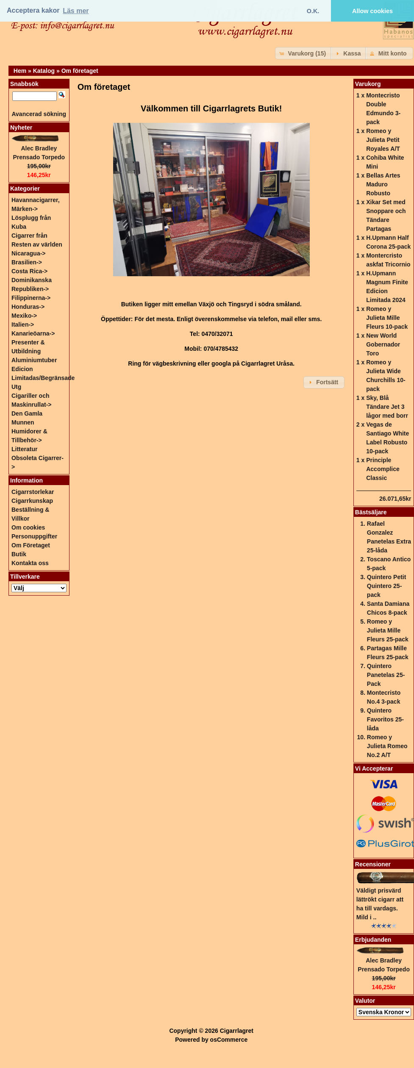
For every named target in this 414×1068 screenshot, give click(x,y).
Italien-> (22, 324)
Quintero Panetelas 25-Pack (386, 675)
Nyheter (21, 127)
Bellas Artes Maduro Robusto (383, 184)
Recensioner (373, 864)
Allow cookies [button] (372, 11)
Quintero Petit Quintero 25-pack (386, 586)
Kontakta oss (30, 563)
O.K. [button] (313, 11)
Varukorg (368, 83)
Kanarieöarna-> (33, 333)
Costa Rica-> (29, 271)
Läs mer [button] (76, 10)
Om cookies (28, 527)
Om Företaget (30, 545)
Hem (20, 70)
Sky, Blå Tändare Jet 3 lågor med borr (387, 406)
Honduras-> (27, 306)
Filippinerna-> (30, 297)
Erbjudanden (373, 939)
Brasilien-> (26, 262)
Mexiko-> (24, 315)
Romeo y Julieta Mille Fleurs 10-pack (387, 317)
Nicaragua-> (28, 253)
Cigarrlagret (236, 1030)
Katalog (44, 70)
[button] (303, 53)
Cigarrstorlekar (32, 491)
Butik (18, 554)
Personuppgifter (34, 536)
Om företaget (79, 70)
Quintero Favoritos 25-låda (385, 719)
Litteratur (24, 449)
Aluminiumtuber (34, 360)
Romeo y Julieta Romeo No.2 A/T (387, 746)
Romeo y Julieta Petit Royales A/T (383, 140)
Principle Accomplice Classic (383, 469)
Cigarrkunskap (32, 500)
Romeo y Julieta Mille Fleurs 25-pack (387, 630)
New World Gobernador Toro (383, 344)
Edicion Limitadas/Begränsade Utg (43, 378)
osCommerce (229, 1039)
